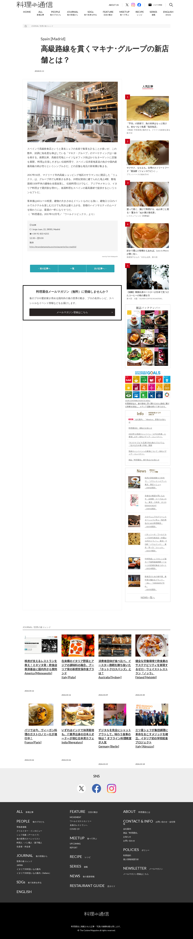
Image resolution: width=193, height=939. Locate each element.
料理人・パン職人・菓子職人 (29, 842)
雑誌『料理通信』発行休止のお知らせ (144, 460)
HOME (27, 11)
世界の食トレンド (24, 861)
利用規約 (127, 855)
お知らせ (127, 837)
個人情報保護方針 (131, 859)
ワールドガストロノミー (80, 821)
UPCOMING (75, 843)
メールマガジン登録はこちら (72, 312)
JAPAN (20, 865)
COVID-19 (74, 829)
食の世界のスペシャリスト (28, 838)
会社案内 (127, 829)
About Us (114, 5)
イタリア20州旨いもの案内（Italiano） (34, 873)
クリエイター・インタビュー (29, 831)
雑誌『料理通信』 (131, 833)
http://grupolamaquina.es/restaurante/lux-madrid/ (53, 246)
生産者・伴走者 (23, 846)
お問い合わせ (129, 840)
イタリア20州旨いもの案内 (29, 869)
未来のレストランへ (78, 825)
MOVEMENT (75, 817)
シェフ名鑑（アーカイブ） (28, 835)
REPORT (74, 847)
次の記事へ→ (100, 268)
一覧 (72, 268)
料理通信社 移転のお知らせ (140, 428)
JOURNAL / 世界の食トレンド (42, 26)
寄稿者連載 (21, 827)
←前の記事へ (44, 268)
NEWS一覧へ (148, 597)
